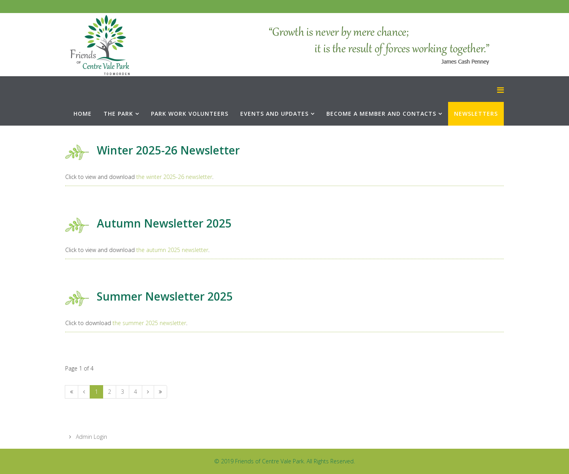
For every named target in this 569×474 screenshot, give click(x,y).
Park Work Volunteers (189, 113)
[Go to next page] (148, 392)
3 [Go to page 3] (122, 391)
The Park (118, 113)
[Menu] (500, 90)
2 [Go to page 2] (109, 391)
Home (82, 113)
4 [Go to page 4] (135, 391)
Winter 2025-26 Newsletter (168, 150)
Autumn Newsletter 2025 (164, 223)
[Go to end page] (160, 392)
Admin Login (90, 436)
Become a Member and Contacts (381, 113)
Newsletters (476, 113)
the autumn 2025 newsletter (172, 250)
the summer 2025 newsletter (149, 323)
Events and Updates (274, 113)
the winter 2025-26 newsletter (174, 177)
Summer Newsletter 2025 (165, 296)
